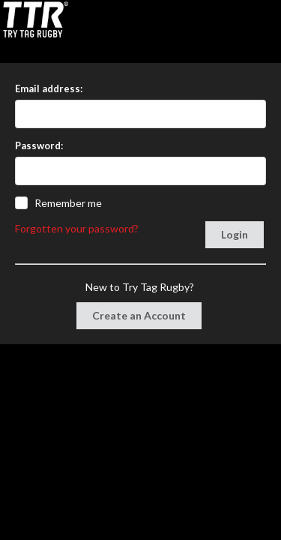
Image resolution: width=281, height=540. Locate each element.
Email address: (48, 88)
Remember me (68, 202)
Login (234, 234)
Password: (39, 146)
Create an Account (139, 315)
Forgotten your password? (77, 228)
